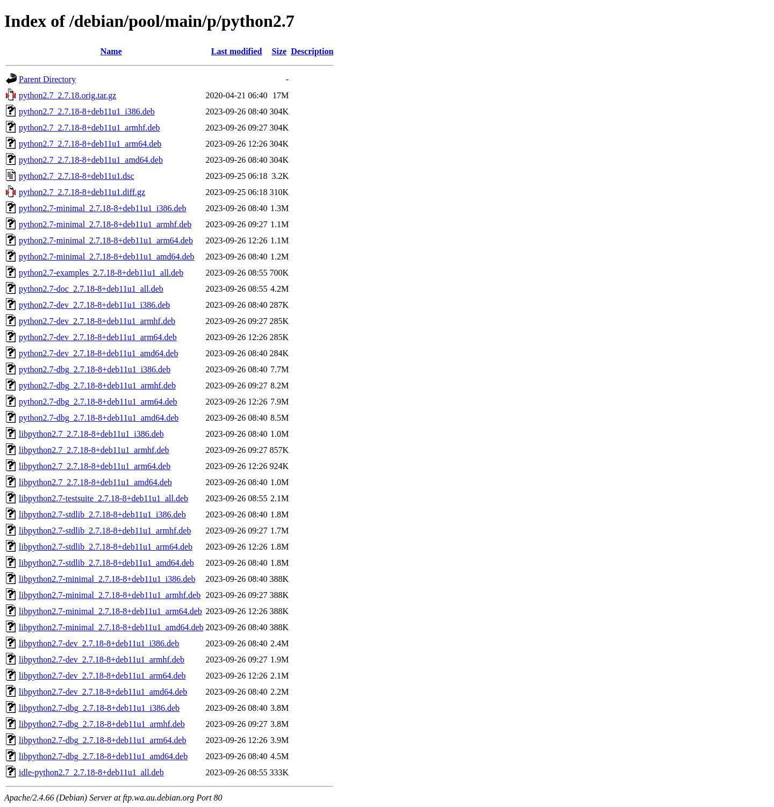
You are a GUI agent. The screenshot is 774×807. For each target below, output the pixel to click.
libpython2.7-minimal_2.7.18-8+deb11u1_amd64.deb (111, 627)
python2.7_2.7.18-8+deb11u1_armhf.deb (89, 127)
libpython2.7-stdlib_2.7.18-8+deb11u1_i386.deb (102, 514)
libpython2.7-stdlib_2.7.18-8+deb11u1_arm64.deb (105, 546)
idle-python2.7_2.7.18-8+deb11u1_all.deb (91, 772)
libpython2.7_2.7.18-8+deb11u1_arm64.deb (94, 466)
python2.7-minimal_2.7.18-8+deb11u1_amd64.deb (107, 256)
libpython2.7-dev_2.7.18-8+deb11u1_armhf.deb (101, 659)
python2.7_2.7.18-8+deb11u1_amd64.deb (91, 159)
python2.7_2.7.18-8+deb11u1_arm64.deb (90, 143)
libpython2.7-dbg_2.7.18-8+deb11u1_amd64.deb (103, 756)
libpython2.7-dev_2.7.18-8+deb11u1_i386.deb (99, 643)
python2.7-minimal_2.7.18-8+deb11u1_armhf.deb (105, 224)
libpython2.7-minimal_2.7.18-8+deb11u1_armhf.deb (109, 595)
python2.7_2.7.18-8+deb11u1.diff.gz (82, 192)
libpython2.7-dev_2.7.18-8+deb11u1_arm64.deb (102, 675)
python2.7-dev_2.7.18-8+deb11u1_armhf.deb (97, 321)
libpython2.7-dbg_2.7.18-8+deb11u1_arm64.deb (103, 740)
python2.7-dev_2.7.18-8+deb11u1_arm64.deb (98, 337)
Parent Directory (47, 79)
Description (312, 51)
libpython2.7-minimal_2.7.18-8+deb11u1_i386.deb (107, 578)
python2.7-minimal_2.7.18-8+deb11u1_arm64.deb (106, 240)
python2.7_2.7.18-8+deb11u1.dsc (76, 176)
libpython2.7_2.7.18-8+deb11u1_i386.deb (91, 433)
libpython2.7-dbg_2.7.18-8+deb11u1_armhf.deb (102, 724)
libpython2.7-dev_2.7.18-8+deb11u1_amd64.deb (103, 691)
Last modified (236, 51)
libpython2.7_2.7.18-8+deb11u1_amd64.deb (95, 482)
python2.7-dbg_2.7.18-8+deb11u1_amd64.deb (98, 417)
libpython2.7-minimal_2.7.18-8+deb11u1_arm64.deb (110, 611)
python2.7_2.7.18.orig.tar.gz (67, 95)
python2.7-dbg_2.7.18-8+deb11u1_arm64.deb (98, 401)
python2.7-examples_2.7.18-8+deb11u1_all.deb (101, 272)
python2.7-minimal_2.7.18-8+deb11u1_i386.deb (103, 208)
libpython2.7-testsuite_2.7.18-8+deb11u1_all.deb (103, 498)
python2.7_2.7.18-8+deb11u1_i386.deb (87, 111)
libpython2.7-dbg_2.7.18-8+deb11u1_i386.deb (99, 707)
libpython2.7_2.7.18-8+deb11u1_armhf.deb (94, 450)
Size (279, 51)
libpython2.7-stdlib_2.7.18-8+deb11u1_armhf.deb (105, 530)
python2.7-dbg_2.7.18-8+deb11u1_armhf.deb (97, 385)
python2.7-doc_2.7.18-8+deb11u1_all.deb (91, 288)
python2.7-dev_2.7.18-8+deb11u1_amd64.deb (98, 353)
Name (111, 51)
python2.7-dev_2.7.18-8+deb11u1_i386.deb (94, 304)
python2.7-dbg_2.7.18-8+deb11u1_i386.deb (94, 369)
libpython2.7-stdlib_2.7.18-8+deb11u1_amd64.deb (106, 562)
